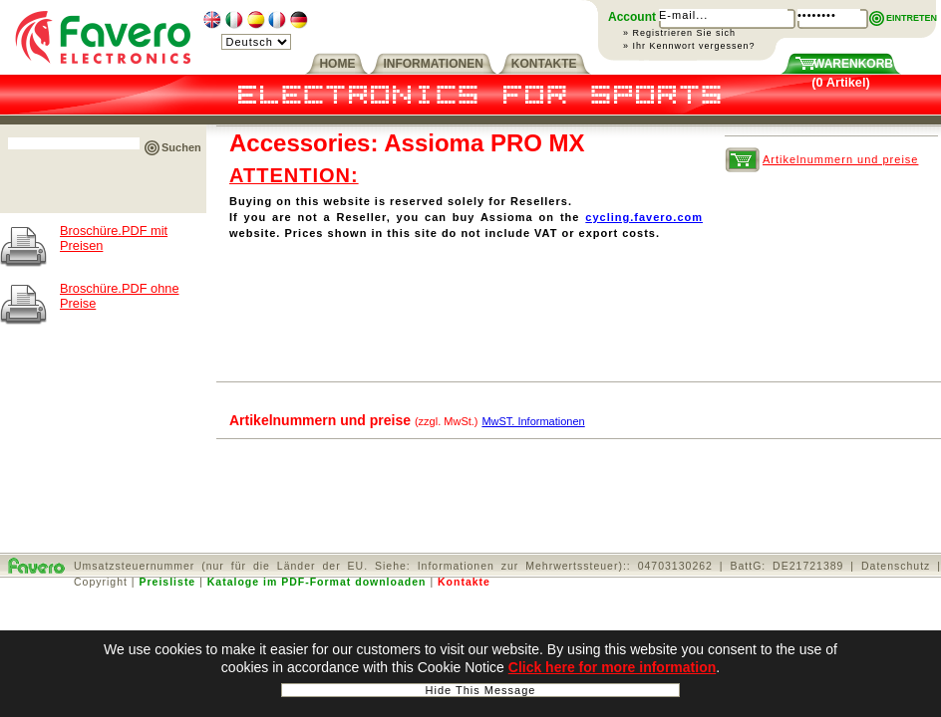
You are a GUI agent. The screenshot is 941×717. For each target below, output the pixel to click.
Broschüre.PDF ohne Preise (119, 296)
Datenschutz (895, 566)
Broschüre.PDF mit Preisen (113, 238)
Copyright (101, 582)
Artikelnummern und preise (840, 159)
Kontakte (464, 582)
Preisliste (168, 582)
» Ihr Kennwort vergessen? (689, 46)
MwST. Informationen (532, 421)
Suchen (181, 147)
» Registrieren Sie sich (679, 33)
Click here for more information (612, 668)
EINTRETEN (911, 18)
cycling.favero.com (644, 217)
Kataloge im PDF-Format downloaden (317, 582)
